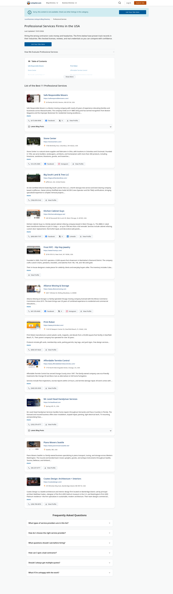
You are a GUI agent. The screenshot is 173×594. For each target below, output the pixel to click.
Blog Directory (51, 3)
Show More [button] (69, 77)
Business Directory (68, 3)
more (29, 116)
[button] (128, 3)
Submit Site (140, 3)
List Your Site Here (38, 44)
